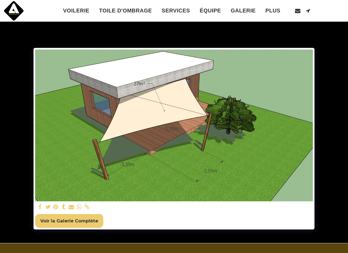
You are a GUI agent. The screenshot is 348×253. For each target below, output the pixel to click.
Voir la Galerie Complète (69, 221)
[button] (298, 11)
